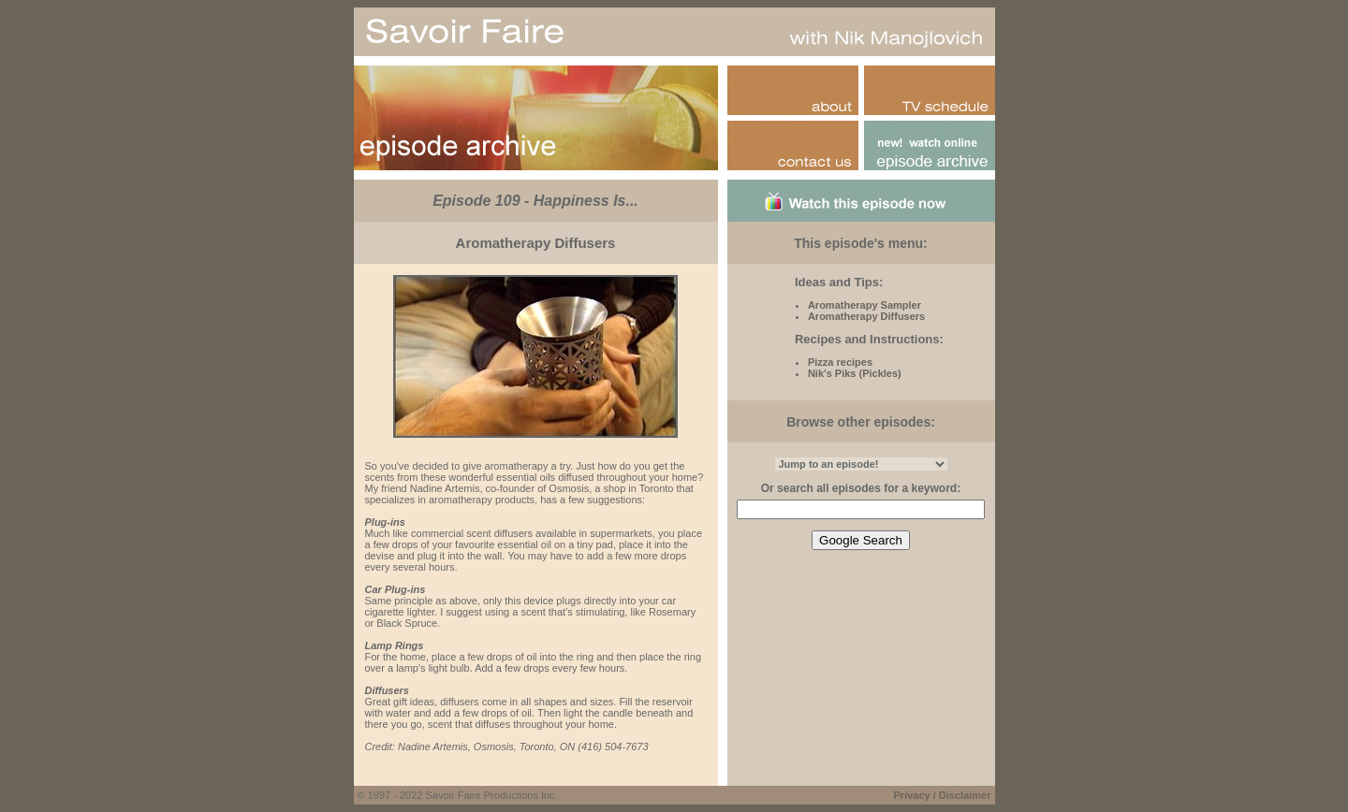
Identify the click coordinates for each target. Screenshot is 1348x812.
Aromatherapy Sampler (864, 305)
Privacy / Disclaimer (942, 795)
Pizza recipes (840, 362)
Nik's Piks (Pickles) (854, 373)
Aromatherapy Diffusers (866, 316)
